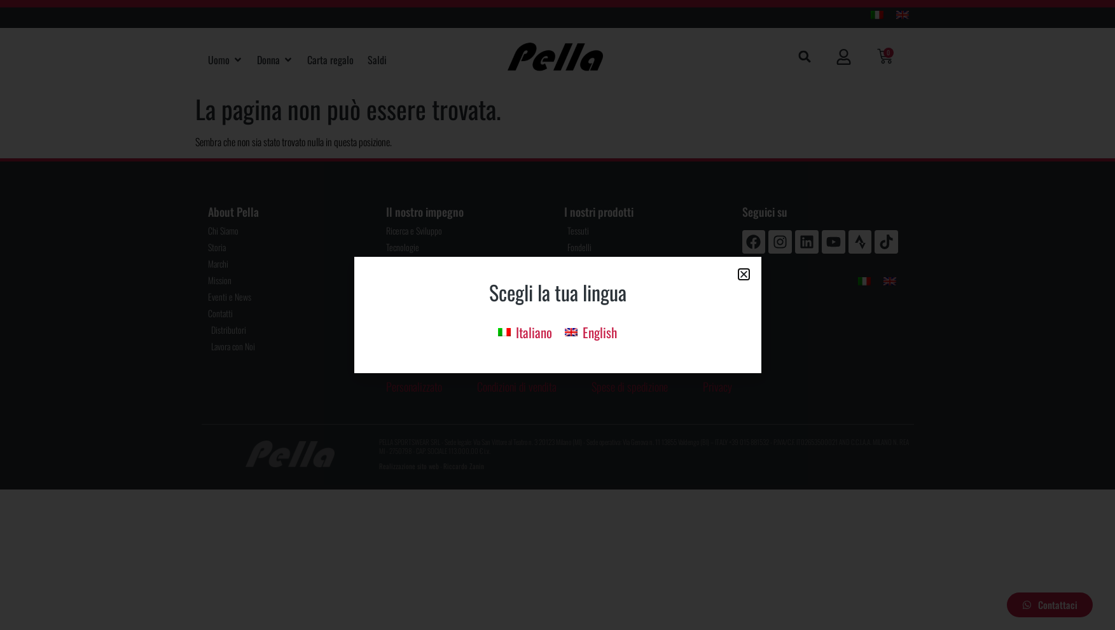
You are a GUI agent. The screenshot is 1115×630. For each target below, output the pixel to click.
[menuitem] (525, 331)
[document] (557, 315)
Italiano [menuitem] (534, 332)
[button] (744, 274)
